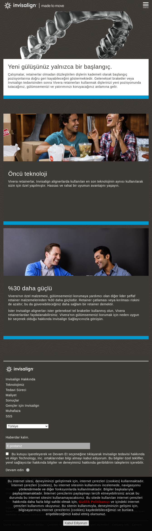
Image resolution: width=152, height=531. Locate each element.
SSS (9, 416)
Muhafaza (13, 411)
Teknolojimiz (15, 385)
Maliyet (11, 395)
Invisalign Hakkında (20, 379)
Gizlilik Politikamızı (94, 502)
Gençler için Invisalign (22, 405)
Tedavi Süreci (16, 390)
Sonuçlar (12, 400)
